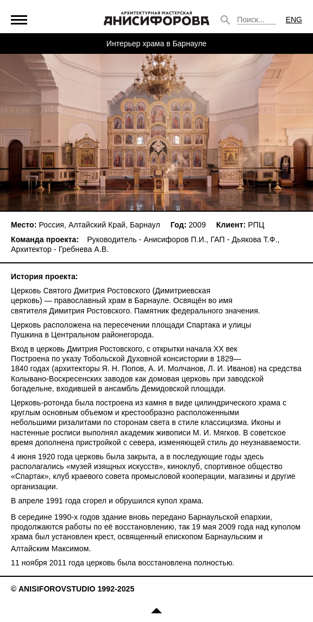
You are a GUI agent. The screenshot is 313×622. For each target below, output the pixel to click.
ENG (294, 19)
